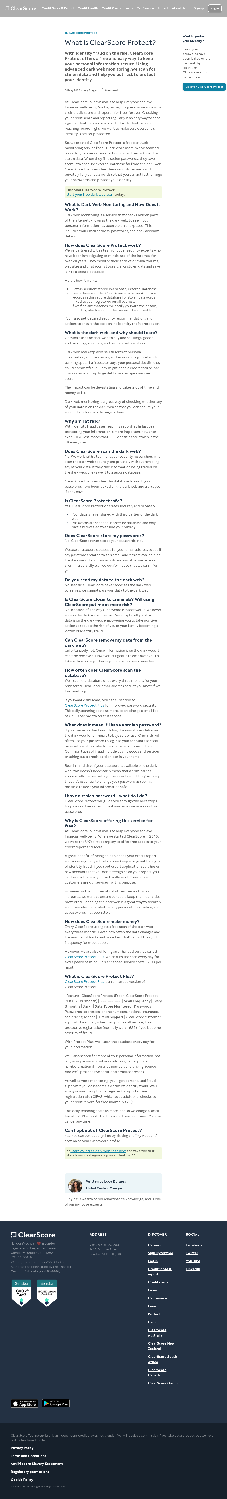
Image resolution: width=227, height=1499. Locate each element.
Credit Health (88, 8)
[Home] (20, 8)
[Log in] (215, 8)
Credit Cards (111, 8)
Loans (128, 8)
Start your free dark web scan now (98, 1151)
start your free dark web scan (90, 194)
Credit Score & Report (57, 8)
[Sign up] (198, 8)
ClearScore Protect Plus (84, 705)
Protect (162, 8)
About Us (178, 8)
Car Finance (145, 8)
